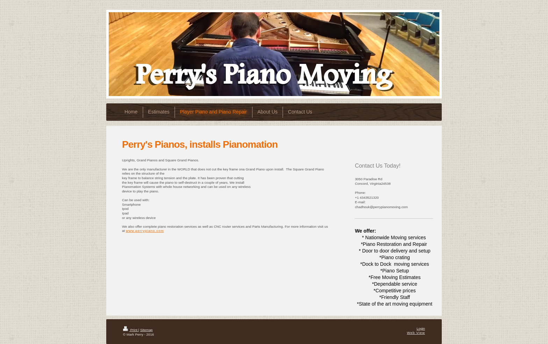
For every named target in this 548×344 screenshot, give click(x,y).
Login (421, 328)
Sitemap (146, 330)
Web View (416, 333)
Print (130, 330)
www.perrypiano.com (145, 231)
